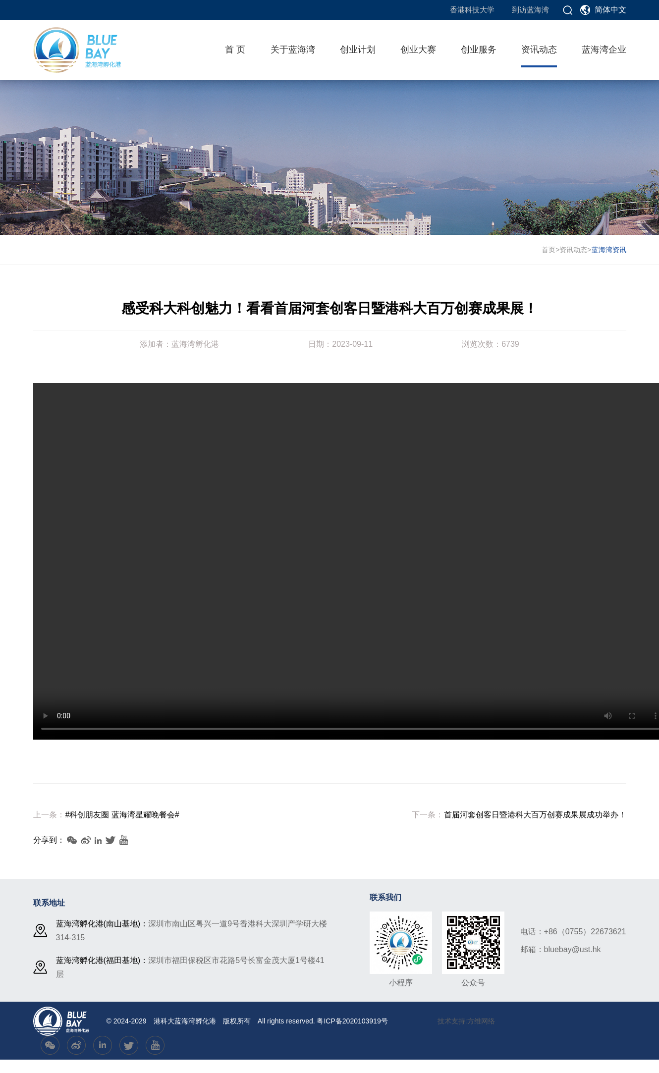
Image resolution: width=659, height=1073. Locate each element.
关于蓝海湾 (293, 49)
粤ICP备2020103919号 (352, 1021)
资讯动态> (575, 250)
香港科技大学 (472, 9)
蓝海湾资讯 (609, 250)
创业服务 (478, 49)
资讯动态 (539, 49)
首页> (550, 250)
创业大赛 (418, 49)
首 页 (235, 49)
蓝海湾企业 (604, 49)
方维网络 (481, 1021)
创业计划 (358, 49)
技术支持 (451, 1021)
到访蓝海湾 (530, 9)
